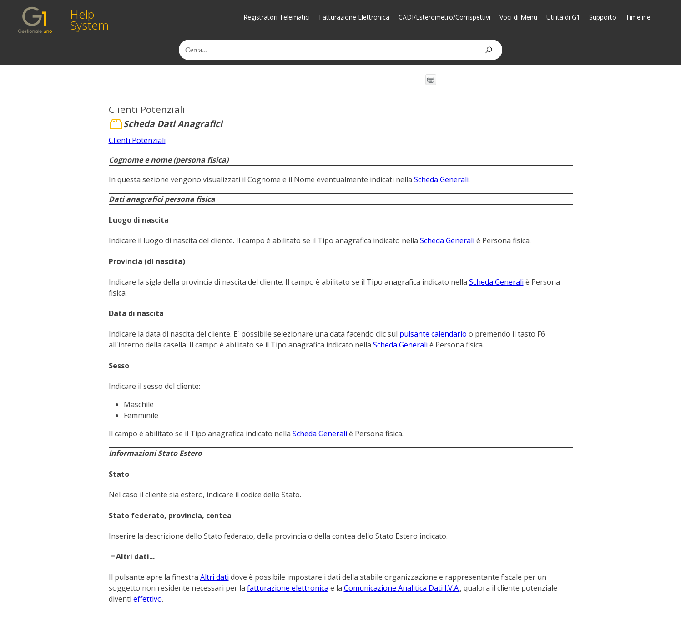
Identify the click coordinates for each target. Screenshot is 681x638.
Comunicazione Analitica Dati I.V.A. (402, 588)
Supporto (602, 17)
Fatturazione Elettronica (354, 17)
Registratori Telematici (276, 17)
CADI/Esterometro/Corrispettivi (444, 17)
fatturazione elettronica (287, 588)
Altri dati (214, 577)
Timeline (638, 17)
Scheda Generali (441, 179)
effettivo (147, 599)
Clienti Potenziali (137, 140)
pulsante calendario (433, 334)
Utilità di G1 (563, 17)
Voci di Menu (518, 17)
